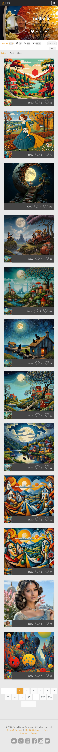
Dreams (7, 43)
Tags (46, 730)
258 (50, 697)
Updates (23, 733)
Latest (3, 53)
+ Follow (52, 43)
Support (34, 733)
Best (12, 53)
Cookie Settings (32, 730)
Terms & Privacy (14, 730)
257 (43, 697)
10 (29, 697)
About (19, 53)
